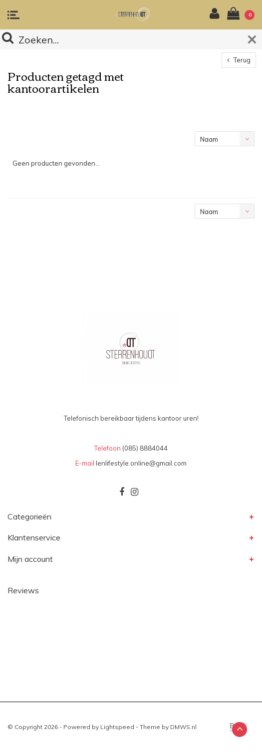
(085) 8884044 (145, 448)
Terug (239, 60)
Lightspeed (117, 727)
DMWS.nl (183, 727)
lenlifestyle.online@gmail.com (141, 463)
